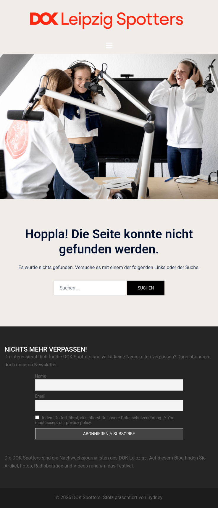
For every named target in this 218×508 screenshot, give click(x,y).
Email (40, 396)
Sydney (154, 497)
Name (40, 376)
